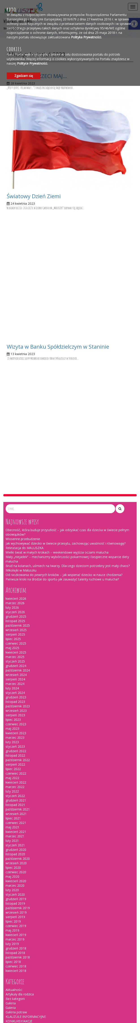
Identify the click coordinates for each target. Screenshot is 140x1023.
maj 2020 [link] (12, 632)
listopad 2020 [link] (15, 610)
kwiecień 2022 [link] (16, 538)
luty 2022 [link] (12, 547)
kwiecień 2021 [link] (16, 587)
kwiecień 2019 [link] (16, 690)
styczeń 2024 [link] (15, 448)
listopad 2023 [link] (15, 457)
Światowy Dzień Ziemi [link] (34, 196)
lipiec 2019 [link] (13, 677)
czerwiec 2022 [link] (16, 529)
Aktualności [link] (14, 745)
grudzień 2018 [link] (16, 704)
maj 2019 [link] (12, 686)
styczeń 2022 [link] (15, 551)
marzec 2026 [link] (15, 358)
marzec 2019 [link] (15, 695)
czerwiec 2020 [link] (16, 628)
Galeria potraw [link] (16, 768)
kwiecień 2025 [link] (16, 408)
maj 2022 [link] (12, 533)
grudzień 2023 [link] (16, 453)
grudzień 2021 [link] (16, 556)
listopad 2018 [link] (15, 708)
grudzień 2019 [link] (16, 654)
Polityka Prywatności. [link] (86, 37)
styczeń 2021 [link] (15, 601)
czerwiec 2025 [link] (16, 399)
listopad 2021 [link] (15, 560)
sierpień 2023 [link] (15, 471)
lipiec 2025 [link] (13, 394)
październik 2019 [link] (18, 663)
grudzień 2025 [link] (16, 372)
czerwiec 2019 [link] (16, 681)
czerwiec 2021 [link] (16, 578)
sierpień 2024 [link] (15, 435)
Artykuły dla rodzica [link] (20, 750)
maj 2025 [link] (12, 403)
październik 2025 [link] (18, 381)
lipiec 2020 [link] (13, 623)
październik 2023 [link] (18, 462)
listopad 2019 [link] (15, 659)
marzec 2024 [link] (15, 439)
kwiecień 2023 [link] (16, 489)
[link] (70, 140)
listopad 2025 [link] (15, 376)
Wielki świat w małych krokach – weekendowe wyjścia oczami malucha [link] (57, 308)
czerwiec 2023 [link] (16, 480)
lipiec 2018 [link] (13, 717)
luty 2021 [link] (12, 596)
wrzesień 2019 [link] (16, 668)
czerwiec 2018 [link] (16, 722)
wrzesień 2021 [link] (16, 569)
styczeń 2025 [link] (15, 417)
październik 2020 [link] (18, 614)
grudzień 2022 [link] (16, 506)
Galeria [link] (11, 759)
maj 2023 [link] (12, 484)
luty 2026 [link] (12, 363)
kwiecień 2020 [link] (16, 636)
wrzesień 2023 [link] (16, 466)
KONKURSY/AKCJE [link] (19, 777)
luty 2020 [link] (12, 645)
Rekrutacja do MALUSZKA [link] (24, 303)
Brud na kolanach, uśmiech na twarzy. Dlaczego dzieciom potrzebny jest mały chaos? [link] (68, 321)
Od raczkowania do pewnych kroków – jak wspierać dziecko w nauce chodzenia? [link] (64, 330)
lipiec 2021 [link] (13, 574)
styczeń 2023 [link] (15, 502)
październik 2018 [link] (18, 713)
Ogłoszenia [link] (14, 781)
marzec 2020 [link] (15, 641)
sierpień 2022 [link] (15, 520)
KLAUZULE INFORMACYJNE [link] (26, 772)
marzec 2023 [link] (15, 493)
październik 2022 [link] (18, 515)
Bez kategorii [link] (15, 754)
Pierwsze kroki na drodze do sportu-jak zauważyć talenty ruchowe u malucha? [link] (62, 335)
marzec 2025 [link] (15, 412)
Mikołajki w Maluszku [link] (21, 326)
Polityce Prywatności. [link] (32, 63)
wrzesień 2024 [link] (16, 430)
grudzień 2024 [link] (16, 421)
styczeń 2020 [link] (15, 650)
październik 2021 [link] (18, 565)
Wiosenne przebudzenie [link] (23, 294)
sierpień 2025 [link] (15, 390)
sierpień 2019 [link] (15, 672)
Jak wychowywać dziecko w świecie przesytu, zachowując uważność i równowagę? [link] (65, 299)
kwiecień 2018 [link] (16, 726)
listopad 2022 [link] (15, 511)
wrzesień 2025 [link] (16, 385)
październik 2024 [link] (18, 426)
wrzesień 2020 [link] (16, 619)
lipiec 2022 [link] (13, 524)
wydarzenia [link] (14, 786)
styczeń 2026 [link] (15, 367)
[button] (120, 264)
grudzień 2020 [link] (16, 605)
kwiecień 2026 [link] (16, 354)
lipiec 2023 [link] (13, 475)
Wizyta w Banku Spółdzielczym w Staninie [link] (58, 224)
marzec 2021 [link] (15, 592)
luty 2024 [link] (12, 444)
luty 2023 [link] (12, 497)
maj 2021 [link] (12, 583)
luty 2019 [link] (12, 699)
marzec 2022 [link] (15, 542)
